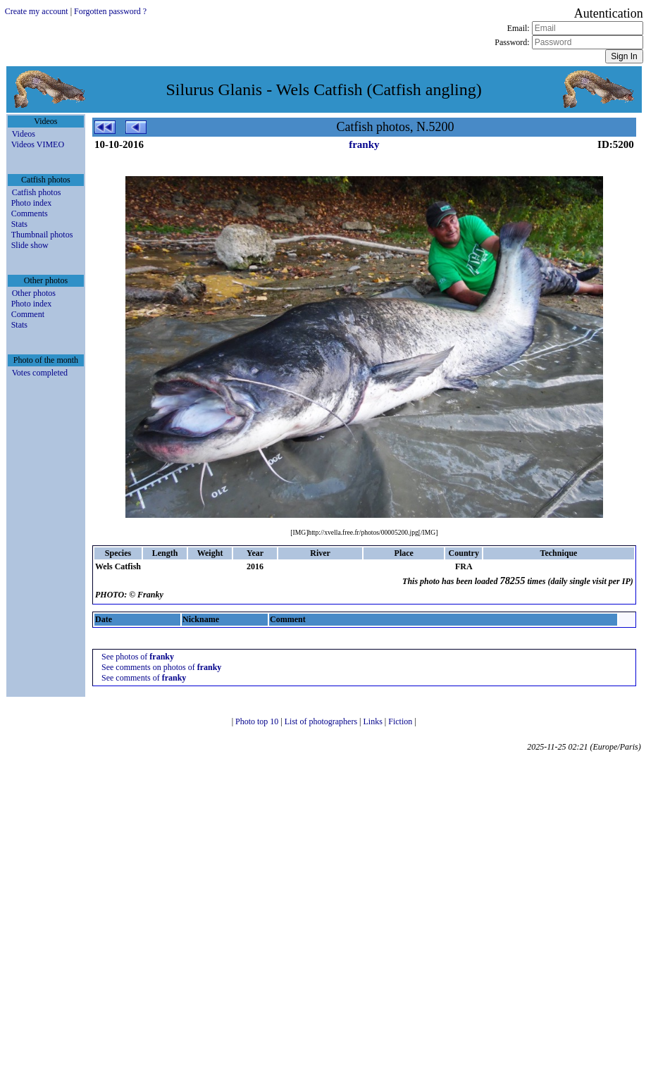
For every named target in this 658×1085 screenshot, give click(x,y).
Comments (29, 213)
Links (374, 721)
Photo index (31, 203)
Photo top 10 (257, 721)
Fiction (401, 721)
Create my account (36, 11)
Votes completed (40, 373)
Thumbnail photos (42, 235)
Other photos (34, 293)
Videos (23, 134)
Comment (27, 314)
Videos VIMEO (37, 144)
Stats (19, 224)
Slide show (30, 245)
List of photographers (322, 721)
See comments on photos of (161, 667)
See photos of (137, 657)
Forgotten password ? (110, 11)
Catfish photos (36, 192)
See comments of (143, 678)
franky (364, 144)
